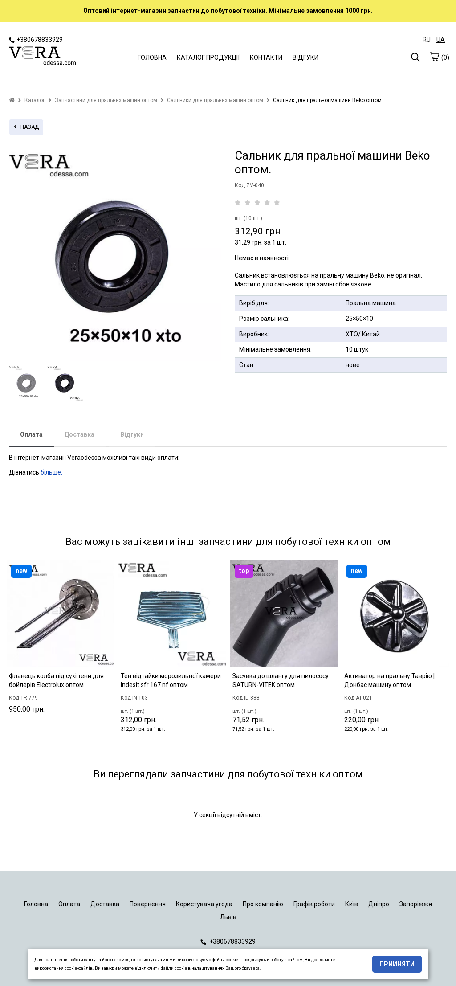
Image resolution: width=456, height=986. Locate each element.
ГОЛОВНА (152, 57)
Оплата (31, 434)
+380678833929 (36, 39)
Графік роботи (314, 904)
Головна (36, 904)
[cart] (434, 56)
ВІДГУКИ (305, 57)
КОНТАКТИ (266, 57)
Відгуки (132, 434)
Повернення (148, 904)
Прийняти (397, 964)
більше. (51, 472)
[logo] (42, 56)
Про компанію (263, 904)
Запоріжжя (415, 904)
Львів (228, 917)
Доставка (79, 434)
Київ (351, 904)
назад (26, 127)
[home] (12, 100)
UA (440, 39)
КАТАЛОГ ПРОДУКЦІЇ (208, 57)
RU (427, 39)
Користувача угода (204, 904)
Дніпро (378, 904)
